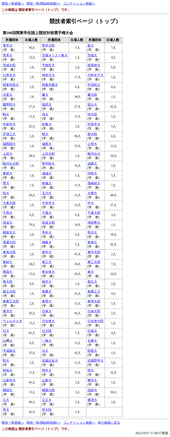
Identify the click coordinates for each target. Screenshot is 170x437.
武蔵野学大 (96, 360)
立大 (6, 400)
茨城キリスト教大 (55, 55)
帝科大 (47, 232)
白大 (7, 341)
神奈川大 (48, 75)
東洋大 (7, 311)
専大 (6, 183)
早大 (6, 409)
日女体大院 (96, 321)
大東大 (92, 193)
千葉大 (47, 212)
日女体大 (48, 321)
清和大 (92, 173)
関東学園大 (50, 85)
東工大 (47, 262)
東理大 (47, 301)
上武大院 (48, 153)
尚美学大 (94, 124)
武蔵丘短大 (50, 360)
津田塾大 (94, 222)
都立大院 (9, 291)
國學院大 (9, 104)
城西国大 (9, 144)
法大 (45, 350)
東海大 (92, 242)
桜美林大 (94, 65)
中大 (91, 203)
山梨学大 (9, 380)
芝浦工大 (9, 134)
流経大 (92, 390)
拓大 (6, 193)
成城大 (47, 173)
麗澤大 (92, 400)
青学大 (7, 45)
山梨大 (47, 380)
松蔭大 (47, 124)
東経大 (7, 262)
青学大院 (48, 45)
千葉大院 (94, 212)
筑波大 (7, 222)
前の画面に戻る (109, 422)
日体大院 (94, 311)
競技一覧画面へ (13, 3)
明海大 (7, 370)
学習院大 (94, 85)
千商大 (7, 212)
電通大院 (9, 242)
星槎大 (7, 173)
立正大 (47, 400)
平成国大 (9, 350)
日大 (6, 331)
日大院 (47, 331)
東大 (91, 272)
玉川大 (47, 193)
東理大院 (94, 301)
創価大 (47, 183)
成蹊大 (92, 163)
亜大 (91, 45)
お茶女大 (9, 75)
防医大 (92, 350)
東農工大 (94, 291)
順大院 (92, 134)
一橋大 (47, 340)
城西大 (47, 144)
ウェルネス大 (12, 321)
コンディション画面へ (79, 3)
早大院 (47, 409)
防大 (6, 360)
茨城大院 (9, 65)
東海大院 (9, 252)
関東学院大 (11, 85)
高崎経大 (94, 183)
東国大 (7, 272)
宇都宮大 (48, 65)
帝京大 (92, 232)
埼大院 (92, 114)
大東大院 (9, 203)
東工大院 (94, 262)
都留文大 (9, 232)
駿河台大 (94, 153)
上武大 (7, 153)
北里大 (7, 94)
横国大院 (48, 390)
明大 (91, 370)
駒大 (6, 114)
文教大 (92, 340)
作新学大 (9, 124)
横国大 (7, 390)
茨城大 (92, 55)
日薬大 (92, 331)
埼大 (45, 114)
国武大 (47, 104)
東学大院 (94, 252)
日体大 (47, 311)
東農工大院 (11, 301)
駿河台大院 (11, 163)
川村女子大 (96, 75)
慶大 (45, 94)
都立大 (92, 281)
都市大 (47, 281)
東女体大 (48, 272)
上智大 (92, 144)
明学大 (47, 370)
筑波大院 (48, 222)
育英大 (7, 55)
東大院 (7, 281)
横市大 (92, 380)
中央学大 (48, 203)
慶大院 (92, 94)
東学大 (47, 252)
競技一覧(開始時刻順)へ (43, 3)
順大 (45, 134)
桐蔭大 (47, 242)
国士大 (92, 104)
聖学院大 (48, 163)
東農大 (47, 291)
